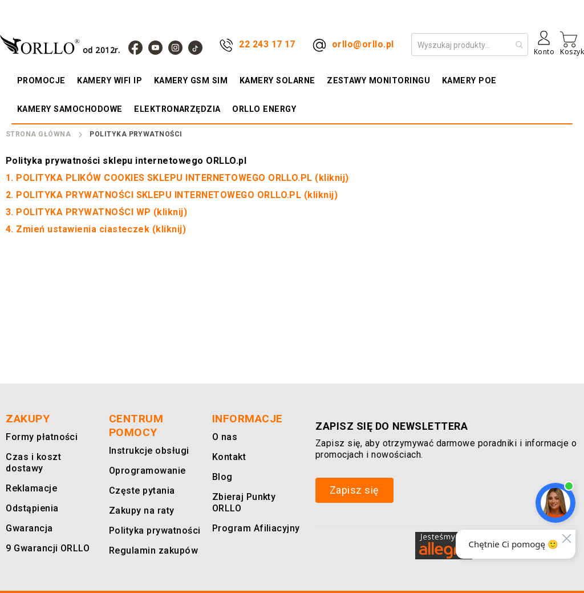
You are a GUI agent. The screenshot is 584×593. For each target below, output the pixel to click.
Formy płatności (39, 436)
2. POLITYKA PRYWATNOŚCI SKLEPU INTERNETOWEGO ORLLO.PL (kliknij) (172, 194)
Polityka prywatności (153, 530)
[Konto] (544, 47)
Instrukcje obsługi (147, 450)
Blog (222, 476)
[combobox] (469, 44)
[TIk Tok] (195, 48)
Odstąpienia (31, 508)
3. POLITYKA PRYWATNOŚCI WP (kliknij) (96, 212)
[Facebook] (135, 48)
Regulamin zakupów (151, 550)
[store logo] (62, 44)
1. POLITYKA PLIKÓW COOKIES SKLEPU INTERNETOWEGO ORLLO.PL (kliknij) (177, 177)
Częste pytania (140, 490)
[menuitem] (43, 80)
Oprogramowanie (145, 470)
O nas (224, 436)
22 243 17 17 (267, 44)
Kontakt (228, 456)
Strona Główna (38, 134)
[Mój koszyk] (572, 43)
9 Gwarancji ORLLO (46, 548)
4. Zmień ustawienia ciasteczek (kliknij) (96, 229)
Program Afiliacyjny (253, 528)
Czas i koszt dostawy (32, 462)
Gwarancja (27, 528)
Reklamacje (30, 488)
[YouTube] (155, 48)
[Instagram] (175, 48)
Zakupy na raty (140, 510)
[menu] (292, 94)
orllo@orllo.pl (363, 44)
